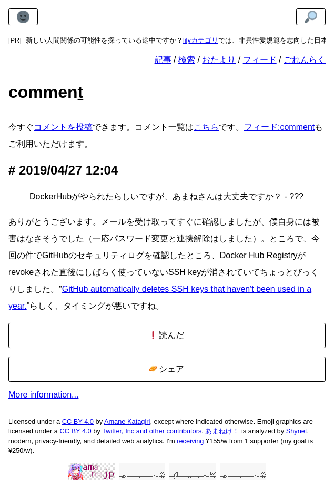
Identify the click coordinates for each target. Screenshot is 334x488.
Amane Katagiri (127, 421)
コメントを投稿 (63, 127)
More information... (43, 394)
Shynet (296, 431)
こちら (206, 127)
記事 (163, 59)
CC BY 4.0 (78, 421)
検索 (186, 59)
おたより (219, 59)
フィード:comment (279, 127)
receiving (190, 441)
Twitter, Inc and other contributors (151, 431)
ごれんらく (305, 59)
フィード (260, 59)
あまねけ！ (222, 431)
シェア (166, 368)
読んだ (166, 335)
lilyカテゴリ (200, 40)
